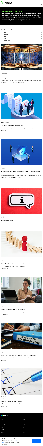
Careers (24, 419)
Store (24, 432)
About (2, 419)
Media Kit (2, 429)
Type (5, 36)
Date (5, 38)
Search (2, 432)
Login (24, 427)
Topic (5, 32)
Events (24, 424)
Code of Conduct (4, 422)
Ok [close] (36, 441)
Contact (24, 422)
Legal (2, 427)
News (24, 429)
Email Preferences (4, 424)
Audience (6, 34)
